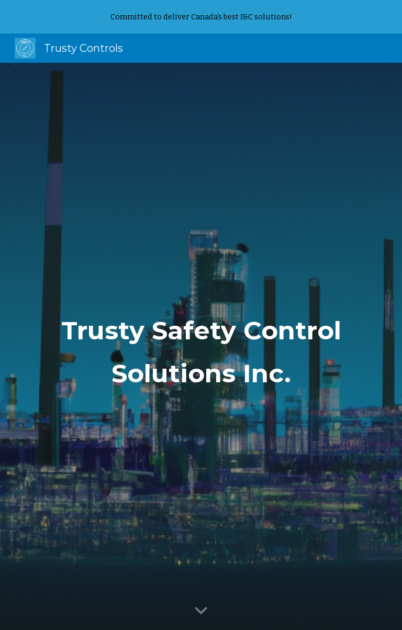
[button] (201, 611)
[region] (201, 17)
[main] (200, 347)
